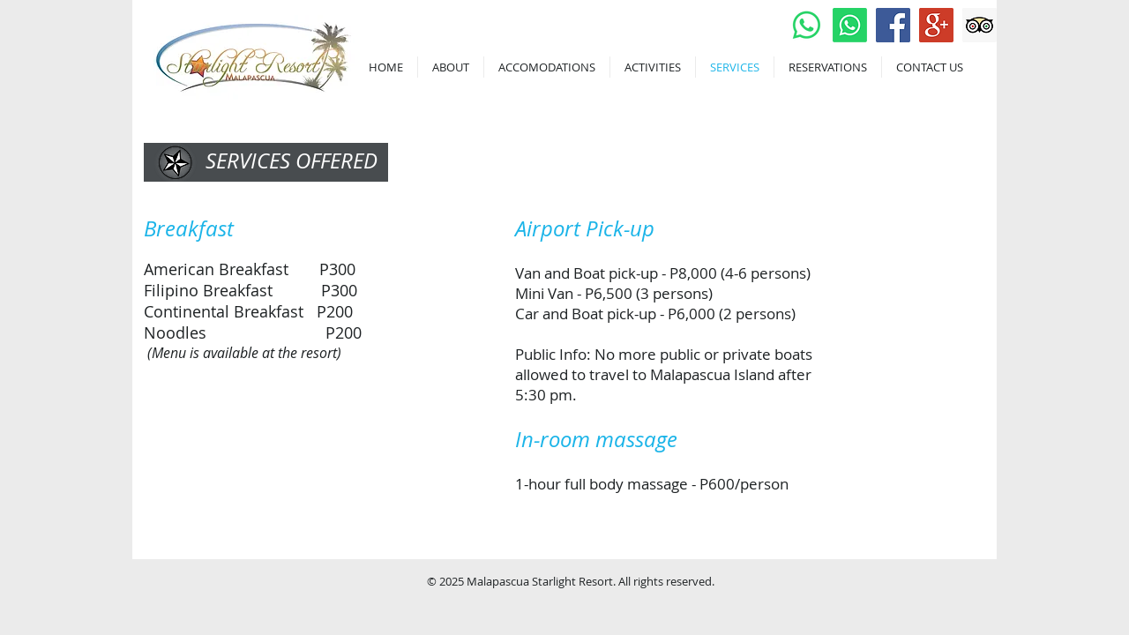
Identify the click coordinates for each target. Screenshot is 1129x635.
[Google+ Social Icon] (936, 25)
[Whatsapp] (806, 25)
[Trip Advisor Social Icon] (979, 25)
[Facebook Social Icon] (893, 25)
